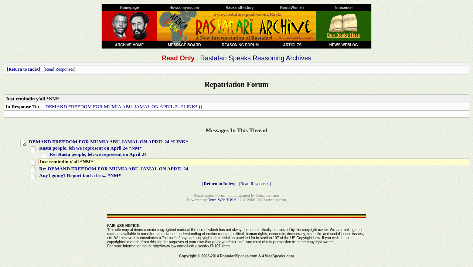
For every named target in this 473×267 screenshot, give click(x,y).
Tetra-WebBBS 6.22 (225, 199)
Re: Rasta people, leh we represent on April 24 (98, 154)
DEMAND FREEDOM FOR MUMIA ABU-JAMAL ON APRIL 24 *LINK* (121, 106)
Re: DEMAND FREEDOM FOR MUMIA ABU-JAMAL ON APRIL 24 (113, 168)
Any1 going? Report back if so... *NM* (80, 175)
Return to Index (23, 69)
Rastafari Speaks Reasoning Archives (255, 58)
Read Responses (59, 69)
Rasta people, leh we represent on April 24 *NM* (90, 148)
